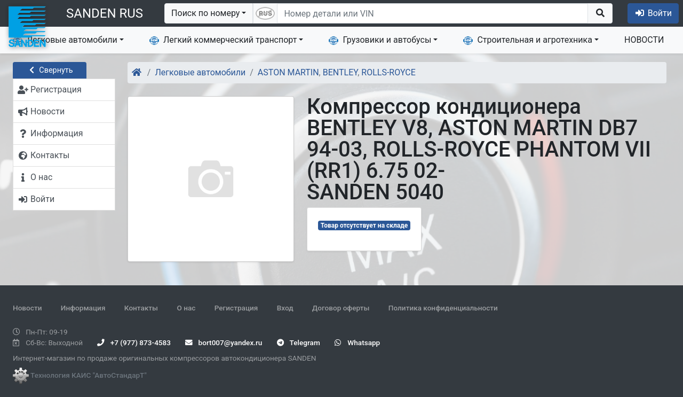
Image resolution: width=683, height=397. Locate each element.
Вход (285, 307)
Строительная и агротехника (527, 40)
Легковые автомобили (65, 40)
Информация (83, 307)
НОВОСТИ (644, 40)
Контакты (141, 307)
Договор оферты (340, 307)
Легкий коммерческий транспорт (223, 40)
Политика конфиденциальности (443, 307)
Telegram (298, 342)
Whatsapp (357, 342)
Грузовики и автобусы (380, 40)
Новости (27, 307)
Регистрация (236, 307)
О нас (186, 307)
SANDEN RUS (104, 13)
